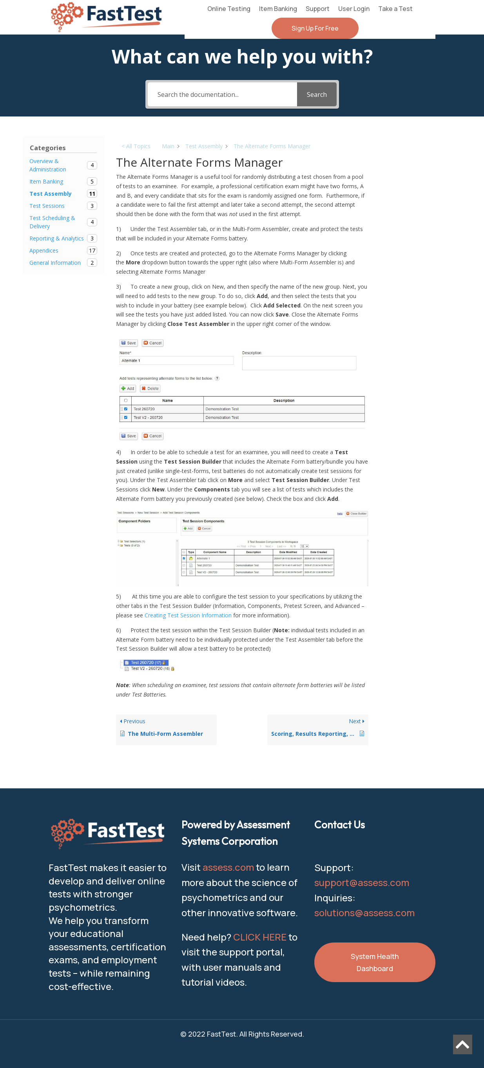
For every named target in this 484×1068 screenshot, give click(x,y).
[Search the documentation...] (222, 94)
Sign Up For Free (315, 28)
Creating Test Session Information (188, 615)
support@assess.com (361, 882)
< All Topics (135, 146)
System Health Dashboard (375, 962)
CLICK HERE (259, 936)
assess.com (228, 867)
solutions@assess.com (364, 912)
